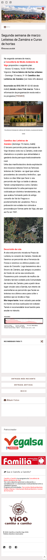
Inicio (23, 391)
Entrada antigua (23, 385)
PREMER (20, 96)
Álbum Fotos (11, 400)
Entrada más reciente (23, 379)
